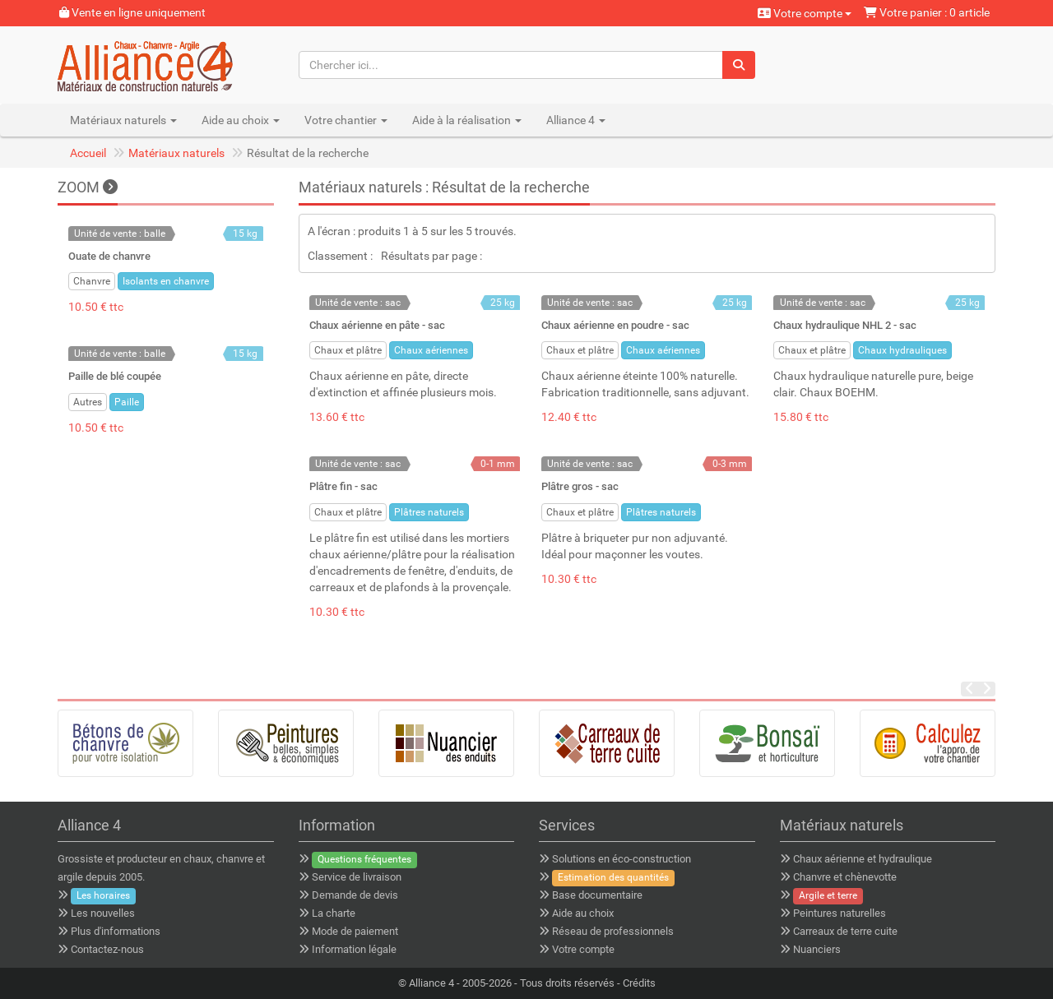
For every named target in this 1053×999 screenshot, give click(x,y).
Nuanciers (817, 949)
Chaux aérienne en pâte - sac (377, 325)
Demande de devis (355, 895)
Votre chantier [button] (345, 120)
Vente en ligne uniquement (132, 12)
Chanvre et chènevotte (845, 877)
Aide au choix (583, 913)
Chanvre (91, 281)
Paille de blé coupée (114, 376)
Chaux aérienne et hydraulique (862, 859)
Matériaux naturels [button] (123, 120)
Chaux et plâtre (348, 350)
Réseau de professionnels (613, 931)
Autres (87, 402)
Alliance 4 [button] (575, 120)
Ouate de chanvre (109, 256)
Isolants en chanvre (166, 281)
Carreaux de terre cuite (845, 931)
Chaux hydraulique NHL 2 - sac (844, 325)
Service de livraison (356, 877)
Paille (126, 402)
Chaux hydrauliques (902, 350)
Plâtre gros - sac (580, 486)
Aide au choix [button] (241, 120)
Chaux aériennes (431, 350)
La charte (333, 913)
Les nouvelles (103, 913)
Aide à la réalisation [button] (467, 120)
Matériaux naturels (176, 153)
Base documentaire (597, 895)
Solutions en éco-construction (621, 859)
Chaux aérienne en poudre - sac (615, 325)
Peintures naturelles (839, 913)
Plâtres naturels (429, 512)
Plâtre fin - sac (343, 486)
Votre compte (804, 13)
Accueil (88, 153)
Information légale (354, 949)
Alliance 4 (431, 983)
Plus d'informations (115, 931)
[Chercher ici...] (511, 65)
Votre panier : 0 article (927, 12)
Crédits (639, 983)
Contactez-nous (107, 949)
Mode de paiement (355, 931)
